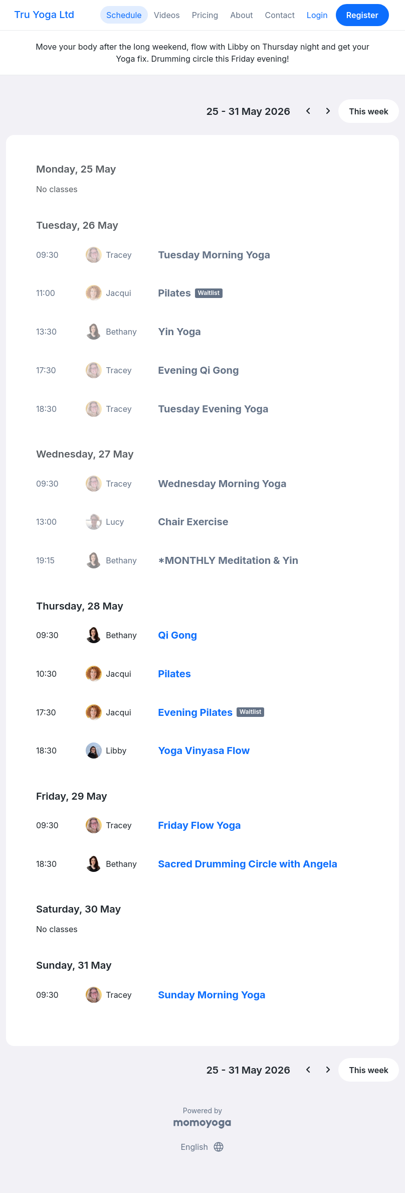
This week (368, 111)
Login (317, 15)
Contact (279, 15)
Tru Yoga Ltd (44, 15)
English (202, 1147)
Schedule (124, 15)
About (241, 15)
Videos (167, 15)
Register (362, 15)
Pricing (205, 15)
